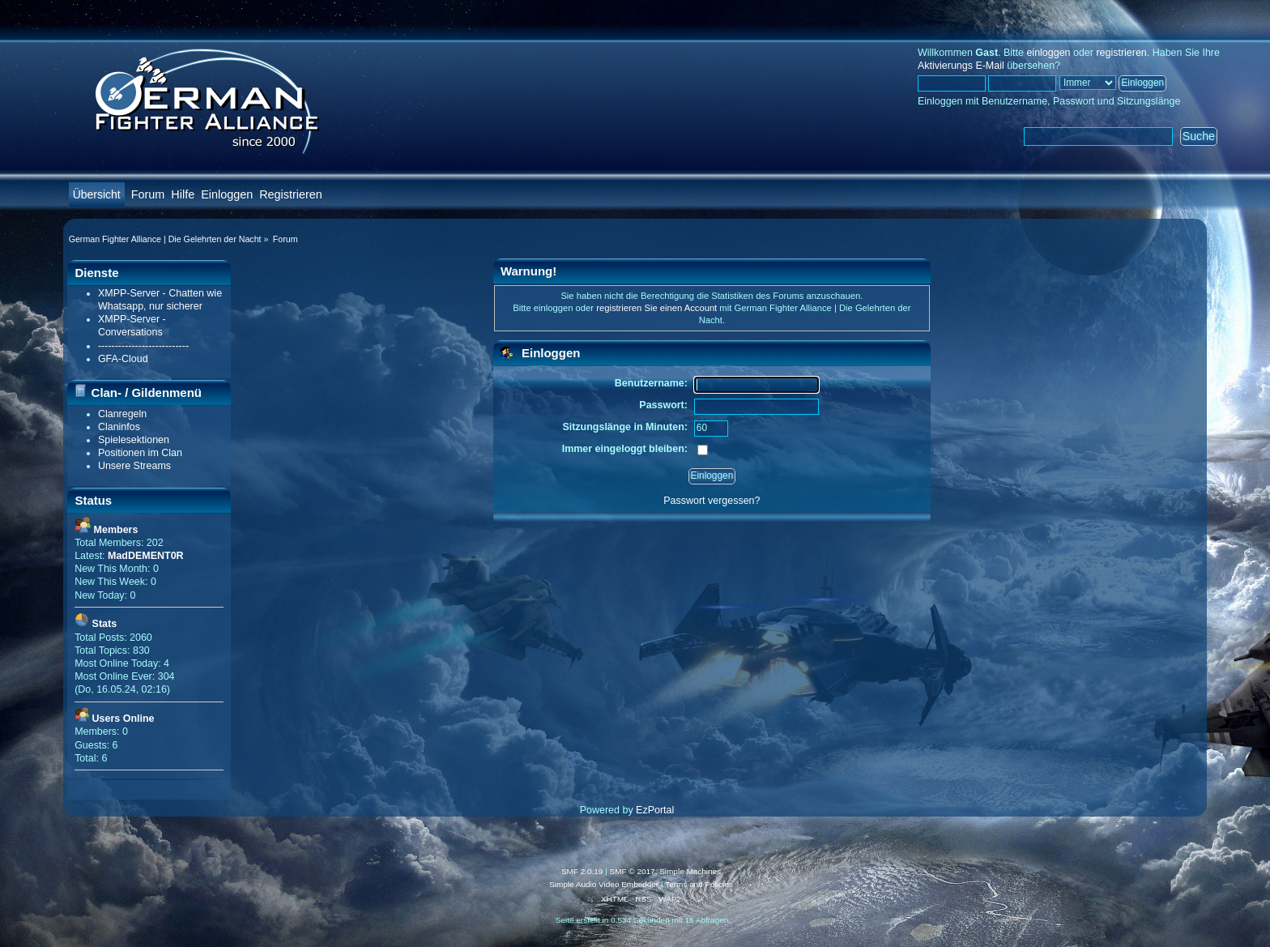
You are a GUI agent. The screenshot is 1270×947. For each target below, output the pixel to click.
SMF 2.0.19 (582, 871)
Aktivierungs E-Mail (961, 65)
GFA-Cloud (123, 359)
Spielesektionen (133, 440)
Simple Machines (690, 871)
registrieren (1121, 52)
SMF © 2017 (632, 871)
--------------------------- (143, 346)
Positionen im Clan (140, 453)
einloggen (1048, 52)
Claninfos (119, 427)
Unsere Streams (134, 465)
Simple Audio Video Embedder (603, 884)
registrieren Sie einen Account (656, 308)
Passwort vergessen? (711, 500)
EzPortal (655, 810)
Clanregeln (122, 414)
